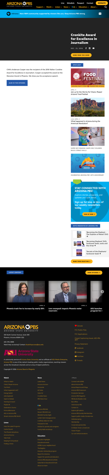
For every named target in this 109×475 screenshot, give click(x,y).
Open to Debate (9, 399)
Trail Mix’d (7, 387)
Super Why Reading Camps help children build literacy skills (86, 149)
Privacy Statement (81, 344)
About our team (43, 466)
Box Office (74, 402)
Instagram (79, 352)
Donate (79, 326)
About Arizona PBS (77, 384)
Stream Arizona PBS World (12, 416)
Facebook (79, 348)
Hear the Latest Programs (12, 426)
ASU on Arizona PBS (10, 413)
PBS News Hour (42, 399)
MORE (94, 272)
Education (41, 436)
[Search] (105, 7)
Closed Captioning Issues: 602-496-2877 (88, 339)
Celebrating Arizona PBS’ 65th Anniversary (87, 175)
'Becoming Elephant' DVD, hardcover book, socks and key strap (96, 243)
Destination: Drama (10, 408)
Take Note (7, 438)
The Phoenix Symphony (11, 432)
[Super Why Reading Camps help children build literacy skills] (88, 128)
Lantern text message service (47, 418)
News (40, 378)
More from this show (81, 55)
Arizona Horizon (43, 384)
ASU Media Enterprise (59, 359)
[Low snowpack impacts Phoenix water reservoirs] (68, 282)
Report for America (44, 454)
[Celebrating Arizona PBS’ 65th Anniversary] (88, 155)
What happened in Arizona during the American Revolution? (85, 122)
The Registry (41, 448)
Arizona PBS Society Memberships (81, 413)
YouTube (79, 356)
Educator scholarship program (47, 451)
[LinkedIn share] (91, 48)
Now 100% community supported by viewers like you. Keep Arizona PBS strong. (52, 14)
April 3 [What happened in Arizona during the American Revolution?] (75, 119)
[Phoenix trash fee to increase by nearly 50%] (26, 282)
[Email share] (95, 48)
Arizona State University (29, 359)
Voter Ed (40, 393)
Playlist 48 (7, 405)
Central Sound (8, 429)
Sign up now (89, 214)
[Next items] (102, 291)
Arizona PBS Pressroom (78, 390)
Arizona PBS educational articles (47, 460)
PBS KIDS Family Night (44, 415)
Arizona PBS (8, 362)
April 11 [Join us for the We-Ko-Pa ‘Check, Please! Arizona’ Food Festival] (73, 90)
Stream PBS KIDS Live (44, 412)
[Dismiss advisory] (100, 14)
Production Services (77, 393)
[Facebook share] (87, 48)
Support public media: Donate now (82, 416)
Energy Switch (8, 393)
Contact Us (74, 408)
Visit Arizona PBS (76, 405)
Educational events (43, 442)
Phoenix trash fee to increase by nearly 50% (25, 308)
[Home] (19, 4)
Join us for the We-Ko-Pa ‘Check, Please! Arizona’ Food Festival (86, 93)
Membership (75, 422)
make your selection (81, 261)
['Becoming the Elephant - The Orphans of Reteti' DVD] (79, 231)
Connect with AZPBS (77, 381)
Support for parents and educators (48, 457)
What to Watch (8, 381)
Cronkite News (42, 396)
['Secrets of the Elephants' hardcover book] (79, 249)
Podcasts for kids (43, 424)
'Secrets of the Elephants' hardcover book (96, 252)
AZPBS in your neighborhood (46, 445)
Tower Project (75, 431)
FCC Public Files (80, 330)
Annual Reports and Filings (79, 387)
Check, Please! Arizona (11, 384)
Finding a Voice (8, 444)
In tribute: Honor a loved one (80, 428)
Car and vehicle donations (79, 434)
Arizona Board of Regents (26, 369)
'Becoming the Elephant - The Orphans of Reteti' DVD (97, 234)
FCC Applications (81, 334)
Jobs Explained (8, 396)
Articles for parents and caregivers (48, 427)
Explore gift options (77, 410)
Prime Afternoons (9, 410)
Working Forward (9, 402)
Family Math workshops (45, 429)
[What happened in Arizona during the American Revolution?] (88, 99)
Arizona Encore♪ (9, 435)
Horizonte (41, 387)
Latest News (41, 381)
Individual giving (76, 419)
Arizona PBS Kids (43, 409)
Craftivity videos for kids (45, 421)
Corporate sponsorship (78, 425)
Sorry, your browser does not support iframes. (35, 42)
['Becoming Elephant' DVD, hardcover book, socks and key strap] (79, 240)
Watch (6, 378)
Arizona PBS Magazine (78, 396)
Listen (6, 423)
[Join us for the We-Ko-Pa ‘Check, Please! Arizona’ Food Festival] (88, 69)
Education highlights (44, 440)
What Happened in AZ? (11, 390)
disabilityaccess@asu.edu (34, 345)
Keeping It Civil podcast (11, 441)
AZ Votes (40, 390)
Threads (78, 360)
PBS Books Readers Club (78, 399)
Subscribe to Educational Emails (47, 463)
